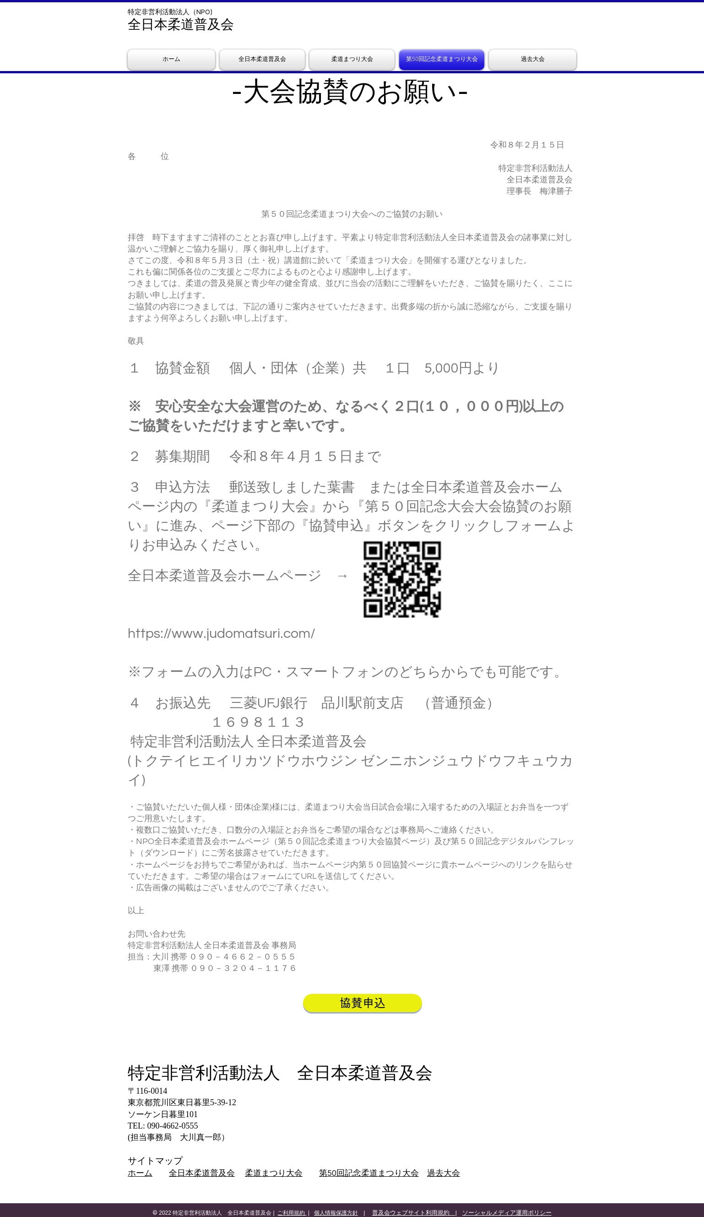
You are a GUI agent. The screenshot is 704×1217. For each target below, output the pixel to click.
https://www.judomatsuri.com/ (221, 633)
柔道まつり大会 (274, 1173)
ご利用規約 (291, 1213)
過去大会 (443, 1173)
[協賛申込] (362, 1003)
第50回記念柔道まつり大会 (369, 1173)
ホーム (140, 1173)
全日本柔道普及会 (202, 1173)
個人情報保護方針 (336, 1213)
